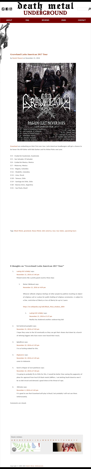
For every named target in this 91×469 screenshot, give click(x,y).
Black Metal (18, 231)
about (9, 20)
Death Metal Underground (34, 466)
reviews (45, 20)
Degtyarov (20, 355)
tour (54, 231)
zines (63, 20)
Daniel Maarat (17, 58)
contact (82, 20)
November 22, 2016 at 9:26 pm (28, 371)
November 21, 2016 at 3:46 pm (28, 275)
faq (27, 20)
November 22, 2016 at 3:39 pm (28, 345)
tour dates (60, 231)
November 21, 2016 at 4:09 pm (34, 287)
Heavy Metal (36, 231)
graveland (27, 231)
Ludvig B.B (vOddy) (23, 271)
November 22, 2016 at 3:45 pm (28, 358)
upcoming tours (70, 231)
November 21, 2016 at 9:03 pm (28, 329)
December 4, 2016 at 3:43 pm (27, 390)
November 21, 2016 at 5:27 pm (40, 316)
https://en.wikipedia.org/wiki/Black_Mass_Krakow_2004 (43, 307)
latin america (47, 231)
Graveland (14, 146)
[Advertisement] (47, 38)
